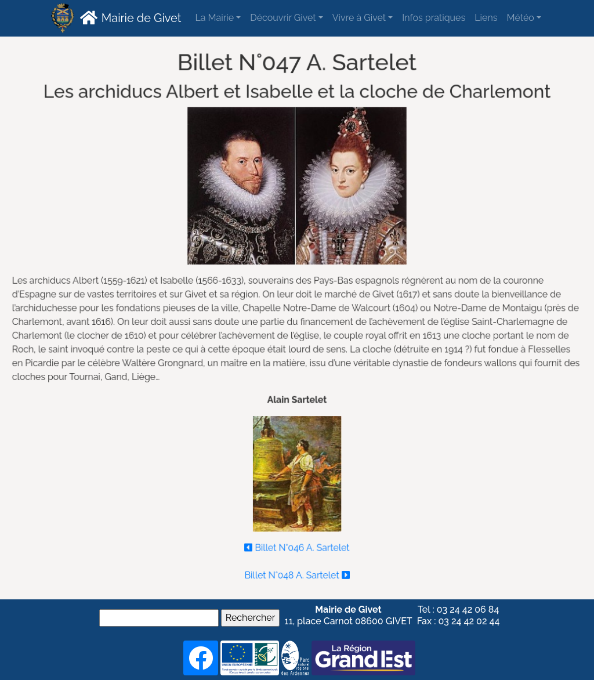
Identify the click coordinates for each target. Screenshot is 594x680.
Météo (520, 17)
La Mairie (214, 17)
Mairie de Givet (129, 17)
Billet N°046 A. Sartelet (297, 545)
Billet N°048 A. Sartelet (297, 572)
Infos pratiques (433, 17)
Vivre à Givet (359, 17)
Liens (486, 17)
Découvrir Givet (283, 17)
